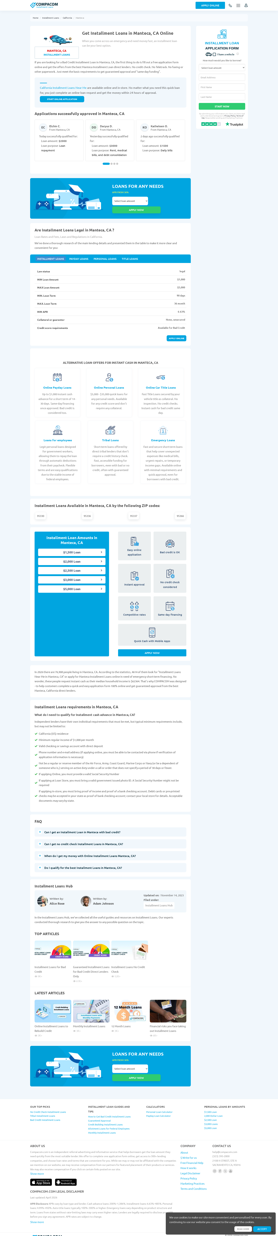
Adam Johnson (103, 901)
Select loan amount (130, 202)
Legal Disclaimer (190, 1165)
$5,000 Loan (71, 584)
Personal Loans (101, 253)
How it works (188, 1160)
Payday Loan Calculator (158, 1107)
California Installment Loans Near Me (63, 87)
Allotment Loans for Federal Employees (109, 1120)
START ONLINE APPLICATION (62, 99)
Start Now (222, 106)
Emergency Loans (163, 435)
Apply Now (152, 650)
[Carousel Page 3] (114, 164)
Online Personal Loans (109, 383)
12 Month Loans (121, 1023)
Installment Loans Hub (159, 903)
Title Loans (124, 253)
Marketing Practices (192, 1175)
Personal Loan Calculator (159, 1104)
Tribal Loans (110, 435)
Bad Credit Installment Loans (45, 1112)
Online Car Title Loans (161, 383)
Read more (241, 1228)
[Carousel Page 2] (111, 164)
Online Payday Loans (57, 383)
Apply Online (210, 5)
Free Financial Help (191, 1155)
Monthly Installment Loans (89, 1023)
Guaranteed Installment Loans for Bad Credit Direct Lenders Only (91, 969)
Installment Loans (50, 17)
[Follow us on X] (225, 1163)
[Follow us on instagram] (214, 1163)
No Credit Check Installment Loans (48, 1104)
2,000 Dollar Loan (213, 1107)
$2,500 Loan (71, 566)
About (184, 1144)
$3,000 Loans (211, 1116)
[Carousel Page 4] (117, 164)
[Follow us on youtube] (230, 1163)
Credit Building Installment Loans (105, 1116)
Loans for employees (58, 435)
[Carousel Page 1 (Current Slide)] (106, 164)
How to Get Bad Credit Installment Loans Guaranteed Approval (109, 1110)
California (67, 17)
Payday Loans (76, 253)
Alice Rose (57, 901)
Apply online (176, 333)
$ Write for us (188, 1149)
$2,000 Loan (71, 557)
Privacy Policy (230, 115)
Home (35, 17)
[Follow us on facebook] (220, 1163)
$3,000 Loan (71, 575)
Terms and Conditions (193, 1180)
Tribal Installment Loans (42, 1107)
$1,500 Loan (71, 547)
